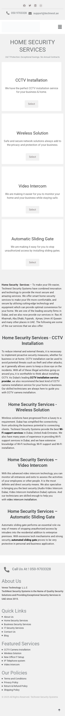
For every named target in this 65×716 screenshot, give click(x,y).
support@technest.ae (46, 13)
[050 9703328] (7, 13)
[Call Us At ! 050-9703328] (6, 569)
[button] (60, 27)
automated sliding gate (24, 539)
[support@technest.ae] (30, 13)
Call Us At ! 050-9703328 (31, 569)
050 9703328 (19, 13)
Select (31, 103)
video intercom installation (22, 499)
